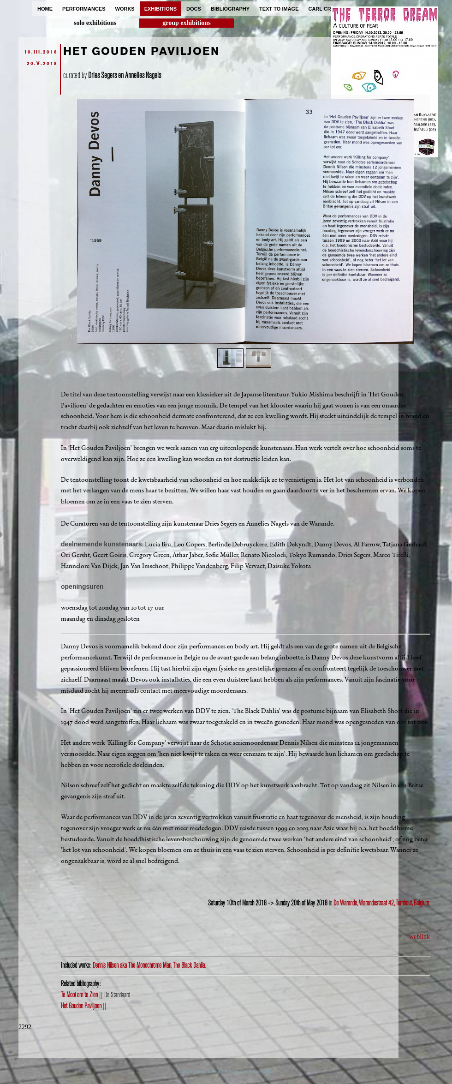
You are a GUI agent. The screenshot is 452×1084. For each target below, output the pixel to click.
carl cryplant (329, 9)
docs (193, 9)
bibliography (230, 9)
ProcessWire (262, 1071)
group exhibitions (186, 22)
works (125, 9)
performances (84, 9)
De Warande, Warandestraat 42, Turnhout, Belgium (381, 903)
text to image (278, 9)
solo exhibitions (95, 22)
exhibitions (160, 9)
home (45, 9)
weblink (419, 936)
